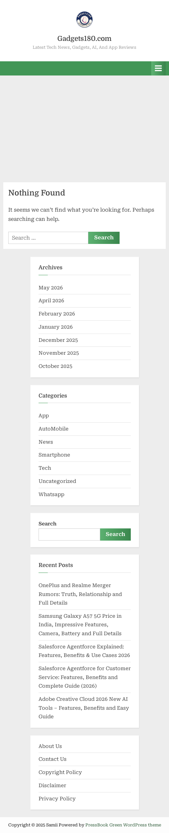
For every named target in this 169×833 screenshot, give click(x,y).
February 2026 (57, 314)
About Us (50, 746)
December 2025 (58, 340)
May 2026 (51, 288)
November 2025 (59, 353)
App (44, 416)
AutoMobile (54, 429)
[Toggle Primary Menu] (158, 68)
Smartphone (54, 455)
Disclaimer (52, 785)
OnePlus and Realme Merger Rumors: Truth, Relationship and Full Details (80, 594)
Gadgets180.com (84, 39)
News (46, 442)
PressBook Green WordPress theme (123, 824)
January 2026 (56, 327)
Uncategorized (57, 481)
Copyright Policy (60, 772)
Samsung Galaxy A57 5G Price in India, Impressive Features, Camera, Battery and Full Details (80, 625)
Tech (45, 468)
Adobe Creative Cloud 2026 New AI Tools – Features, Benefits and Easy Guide (84, 708)
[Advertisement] (84, 125)
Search (48, 524)
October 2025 (55, 366)
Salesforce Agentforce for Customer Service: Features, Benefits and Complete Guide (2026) (85, 677)
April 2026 (51, 301)
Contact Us (53, 759)
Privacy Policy (57, 799)
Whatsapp (51, 494)
